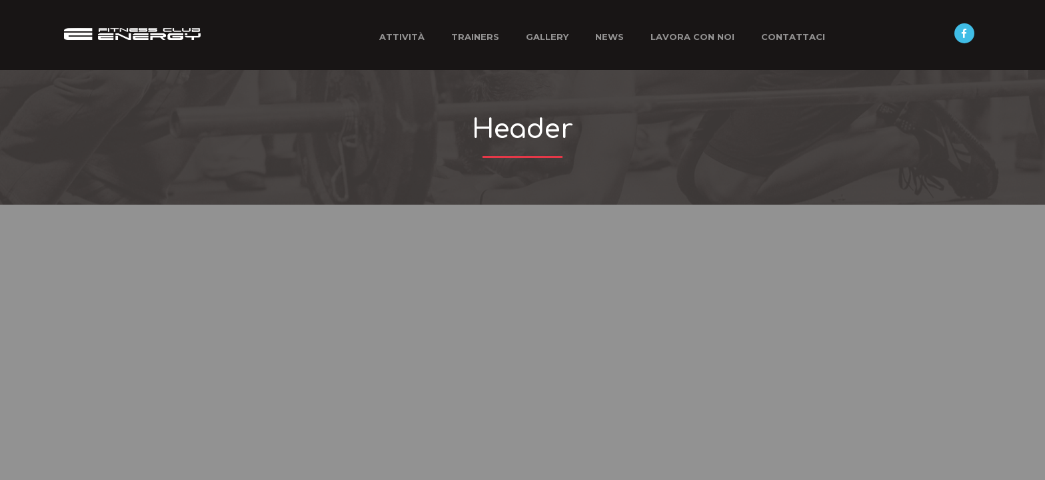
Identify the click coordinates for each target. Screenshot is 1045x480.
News (609, 36)
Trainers (475, 36)
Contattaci (793, 36)
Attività (402, 36)
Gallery (547, 36)
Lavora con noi (692, 36)
